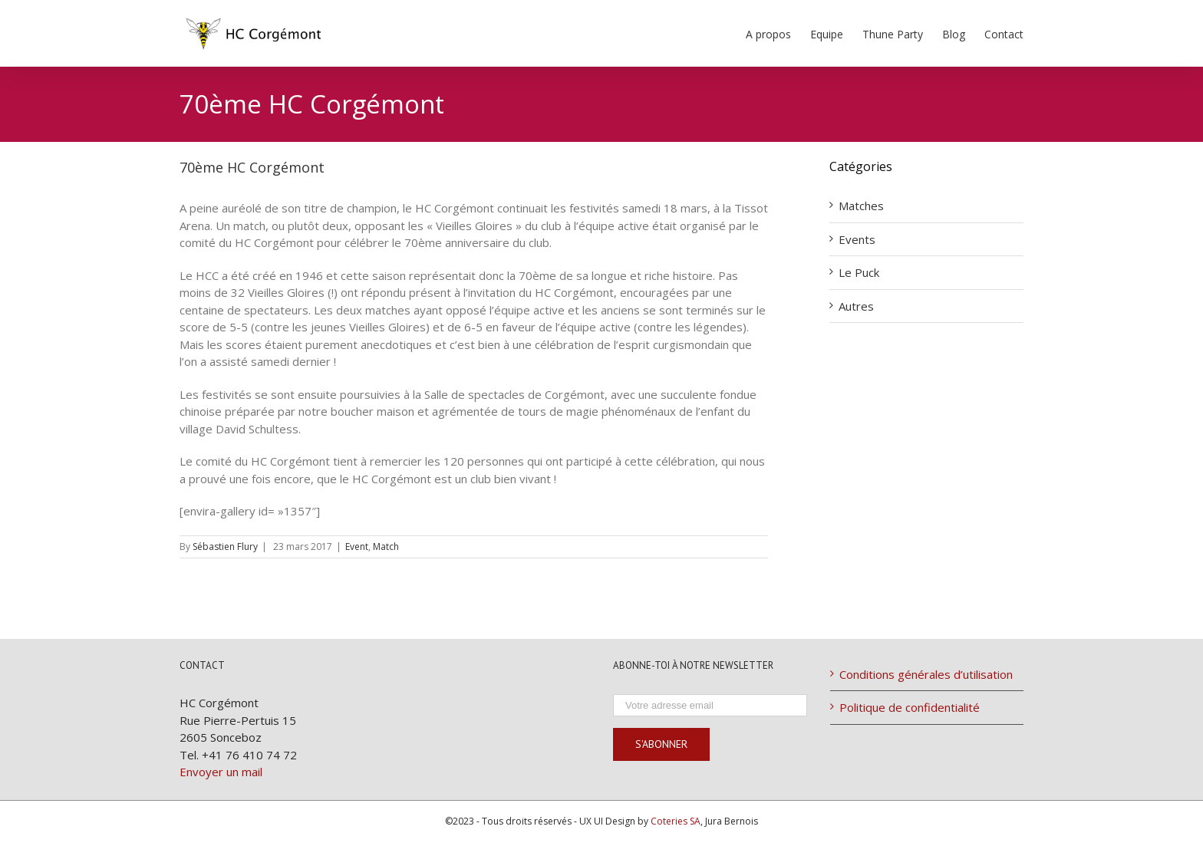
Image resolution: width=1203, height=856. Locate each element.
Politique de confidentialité (909, 707)
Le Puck (859, 272)
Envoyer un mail (221, 771)
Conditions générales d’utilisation (926, 674)
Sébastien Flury (225, 546)
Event (356, 546)
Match (386, 546)
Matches (861, 205)
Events (857, 239)
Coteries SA (675, 821)
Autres (856, 306)
